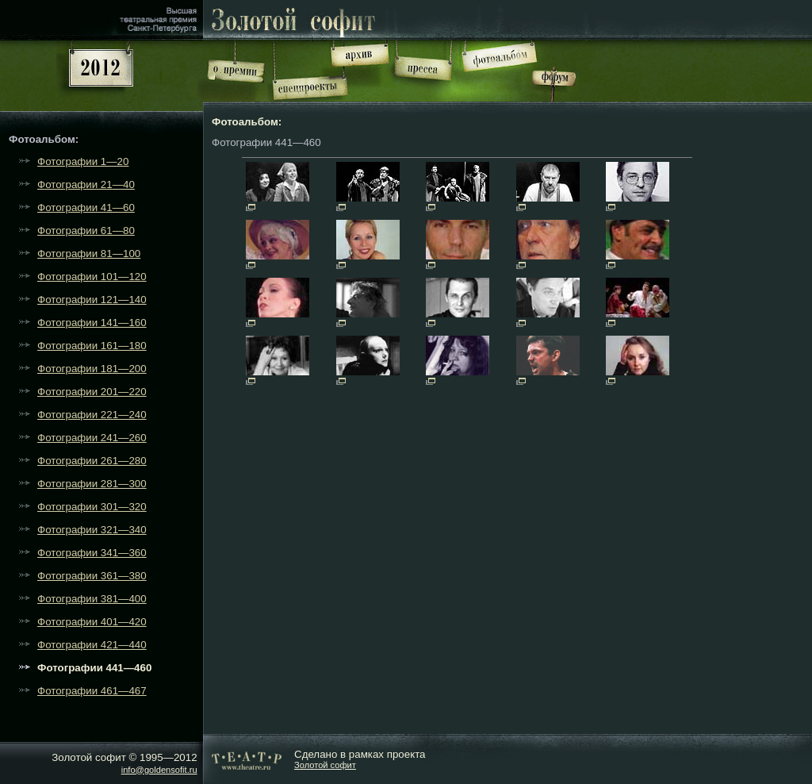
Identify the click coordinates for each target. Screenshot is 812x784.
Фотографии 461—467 (92, 691)
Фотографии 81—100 (88, 253)
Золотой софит (325, 765)
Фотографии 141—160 (92, 323)
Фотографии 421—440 (92, 645)
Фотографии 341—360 (92, 553)
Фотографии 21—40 (86, 184)
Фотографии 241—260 (92, 438)
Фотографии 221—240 (92, 415)
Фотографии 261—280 (92, 461)
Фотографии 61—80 (86, 230)
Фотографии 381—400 (92, 599)
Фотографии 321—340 (92, 530)
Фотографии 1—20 (82, 161)
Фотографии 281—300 (92, 484)
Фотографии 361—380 (92, 576)
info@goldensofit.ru (159, 769)
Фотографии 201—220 (92, 392)
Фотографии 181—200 (92, 369)
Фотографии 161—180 (92, 346)
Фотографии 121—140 (92, 300)
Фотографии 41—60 (86, 207)
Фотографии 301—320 (92, 507)
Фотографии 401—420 (92, 622)
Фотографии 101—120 (92, 276)
